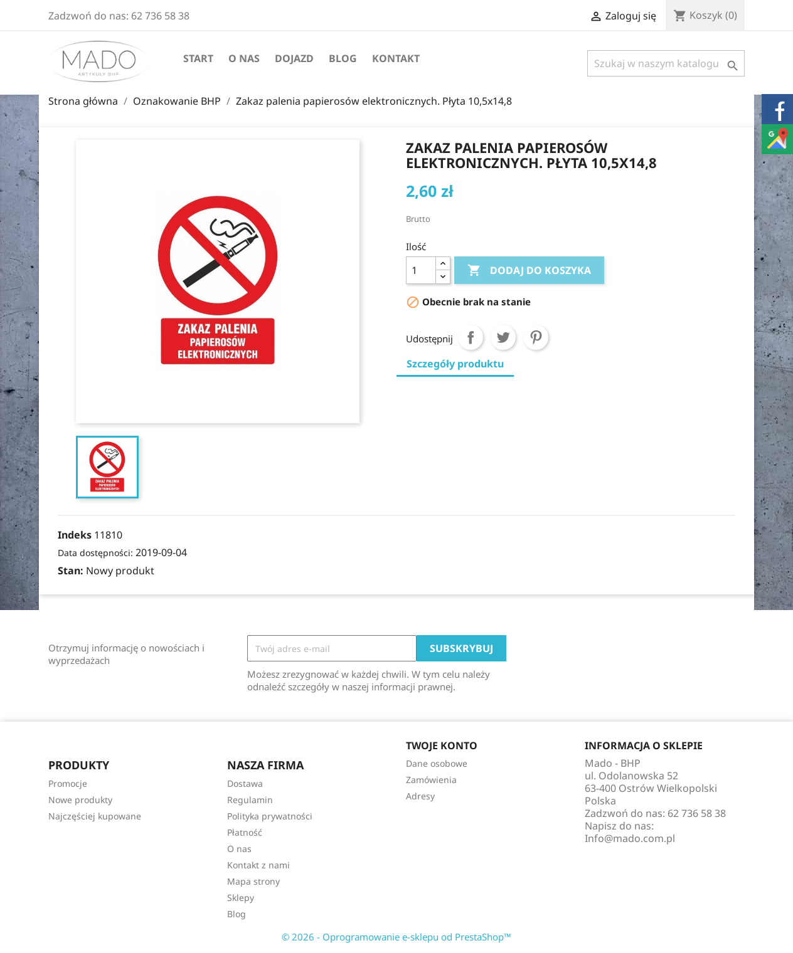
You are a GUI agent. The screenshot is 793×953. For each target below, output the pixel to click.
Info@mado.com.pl (630, 838)
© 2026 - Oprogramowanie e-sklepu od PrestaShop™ (396, 936)
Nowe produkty (80, 800)
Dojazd (294, 58)
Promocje (67, 783)
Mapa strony (253, 881)
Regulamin (250, 800)
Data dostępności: (95, 553)
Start (198, 58)
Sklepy (240, 897)
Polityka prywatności (269, 816)
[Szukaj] (666, 63)
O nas (244, 58)
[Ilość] (421, 270)
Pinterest (535, 337)
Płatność (244, 832)
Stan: (70, 570)
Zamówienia (431, 780)
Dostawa (245, 783)
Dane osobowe (436, 763)
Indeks (75, 535)
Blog (343, 58)
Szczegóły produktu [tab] (455, 364)
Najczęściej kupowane (94, 816)
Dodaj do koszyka (529, 270)
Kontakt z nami (258, 865)
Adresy (420, 796)
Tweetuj (503, 337)
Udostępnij (470, 337)
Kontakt (396, 58)
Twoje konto (441, 745)
